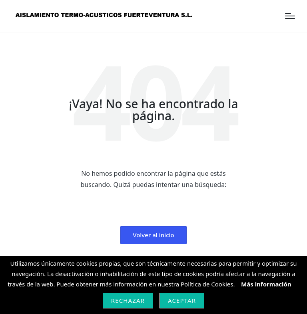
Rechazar (128, 300)
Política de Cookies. (208, 284)
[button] (153, 235)
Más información (266, 284)
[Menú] (290, 16)
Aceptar (182, 300)
